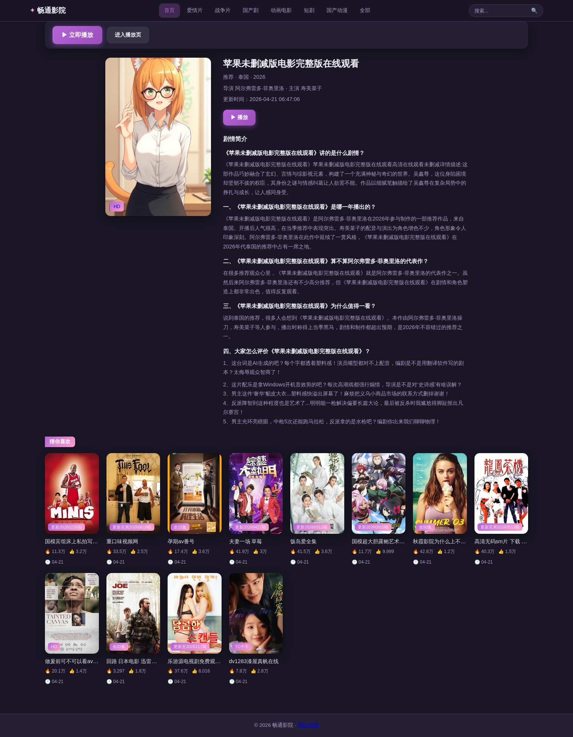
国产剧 (251, 10)
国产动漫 (337, 10)
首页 (169, 10)
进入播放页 (128, 35)
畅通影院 (48, 10)
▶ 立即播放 (77, 35)
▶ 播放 (239, 117)
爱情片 (195, 10)
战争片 (223, 10)
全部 (365, 10)
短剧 (309, 10)
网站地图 (308, 725)
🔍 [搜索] (534, 11)
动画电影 (281, 10)
